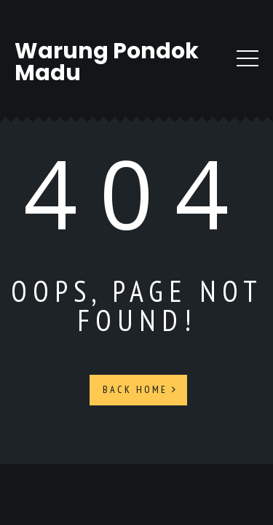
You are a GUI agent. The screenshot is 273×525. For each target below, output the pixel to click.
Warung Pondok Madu (107, 62)
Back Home (140, 389)
